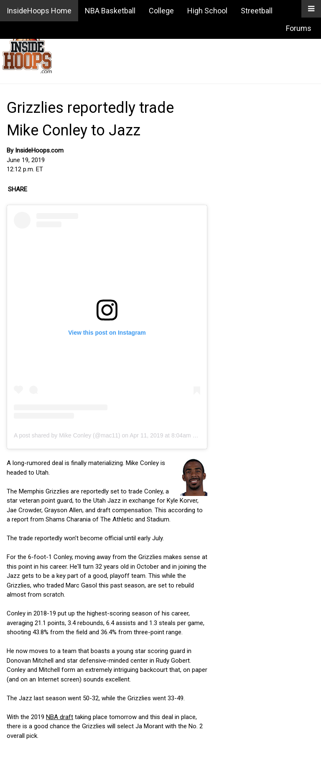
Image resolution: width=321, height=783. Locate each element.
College (161, 10)
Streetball (257, 10)
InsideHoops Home (39, 10)
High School (207, 10)
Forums (298, 28)
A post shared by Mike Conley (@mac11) (67, 435)
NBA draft (59, 717)
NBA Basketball (110, 10)
